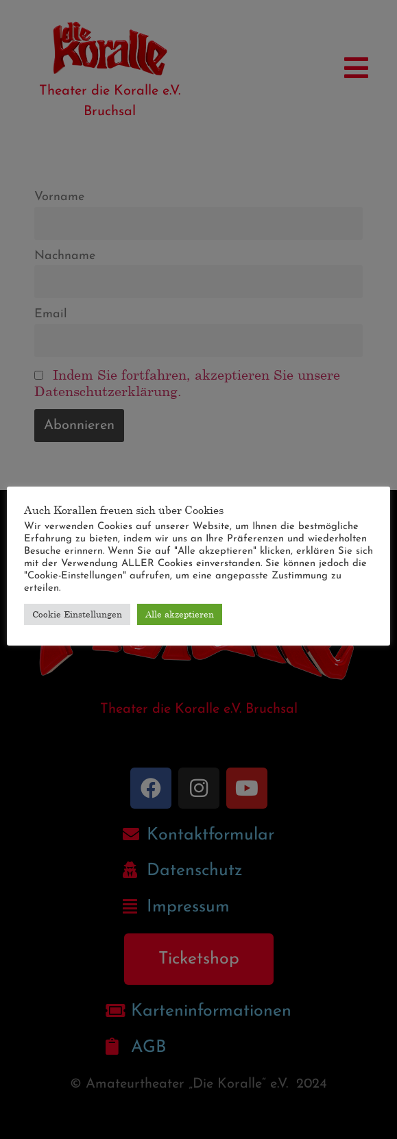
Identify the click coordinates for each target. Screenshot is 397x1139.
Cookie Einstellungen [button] (77, 614)
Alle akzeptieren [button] (179, 614)
